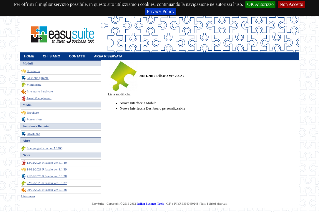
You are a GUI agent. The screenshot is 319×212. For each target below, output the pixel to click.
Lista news (28, 196)
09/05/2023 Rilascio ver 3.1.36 (47, 189)
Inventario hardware (40, 91)
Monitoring (34, 84)
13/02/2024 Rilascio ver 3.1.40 (47, 162)
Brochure (33, 112)
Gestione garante (38, 78)
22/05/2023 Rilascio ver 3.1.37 (47, 183)
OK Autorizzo (260, 4)
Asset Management (38, 98)
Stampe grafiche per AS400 (44, 148)
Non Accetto (291, 4)
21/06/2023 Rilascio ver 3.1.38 (47, 176)
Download (33, 133)
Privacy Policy (161, 11)
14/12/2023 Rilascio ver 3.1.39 (47, 169)
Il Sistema (33, 71)
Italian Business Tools (150, 203)
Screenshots (34, 119)
